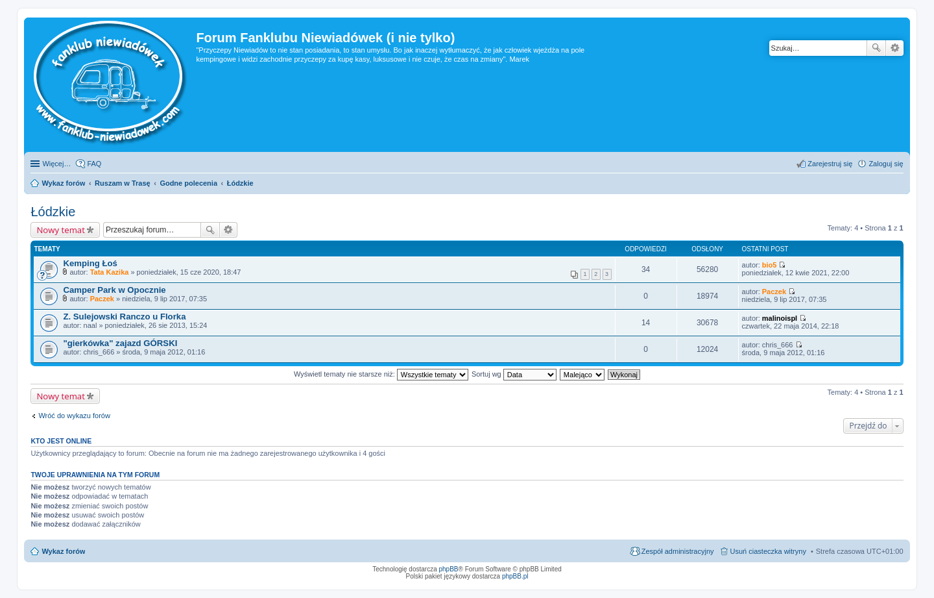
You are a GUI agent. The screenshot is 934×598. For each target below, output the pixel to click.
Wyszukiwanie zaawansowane (895, 48)
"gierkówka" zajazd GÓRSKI (120, 343)
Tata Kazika (109, 272)
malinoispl (779, 318)
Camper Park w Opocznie (114, 290)
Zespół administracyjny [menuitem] (677, 551)
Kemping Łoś (90, 263)
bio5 (769, 265)
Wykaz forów (63, 551)
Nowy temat (60, 230)
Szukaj (876, 48)
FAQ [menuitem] (94, 164)
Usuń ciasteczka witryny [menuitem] (768, 551)
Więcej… (56, 164)
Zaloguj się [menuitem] (885, 164)
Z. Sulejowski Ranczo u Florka (124, 316)
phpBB (449, 569)
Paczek (102, 299)
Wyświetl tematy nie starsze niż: (381, 374)
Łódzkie (52, 212)
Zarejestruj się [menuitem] (830, 164)
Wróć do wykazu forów (74, 415)
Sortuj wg (514, 374)
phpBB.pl (515, 576)
